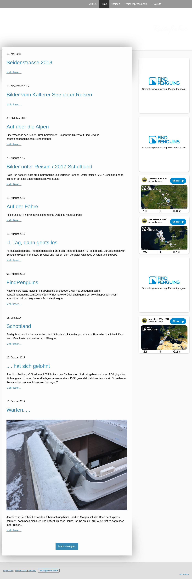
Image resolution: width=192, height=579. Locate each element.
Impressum (8, 570)
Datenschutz (21, 570)
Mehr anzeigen (66, 546)
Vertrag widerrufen (49, 570)
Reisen (116, 4)
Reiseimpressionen (136, 4)
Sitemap (32, 570)
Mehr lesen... (13, 72)
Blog (104, 4)
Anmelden (184, 574)
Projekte (156, 4)
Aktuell (93, 4)
